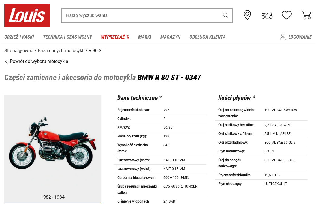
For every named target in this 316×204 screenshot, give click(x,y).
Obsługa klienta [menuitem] (207, 37)
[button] (226, 16)
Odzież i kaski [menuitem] (19, 37)
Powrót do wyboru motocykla (36, 60)
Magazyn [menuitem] (170, 37)
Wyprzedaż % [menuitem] (115, 37)
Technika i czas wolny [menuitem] (67, 37)
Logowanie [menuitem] (300, 37)
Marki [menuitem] (144, 37)
